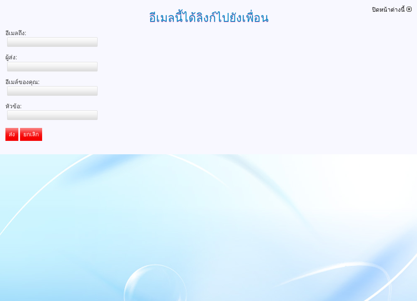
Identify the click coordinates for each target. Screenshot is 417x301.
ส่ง (12, 134)
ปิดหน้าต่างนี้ (392, 9)
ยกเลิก (31, 134)
